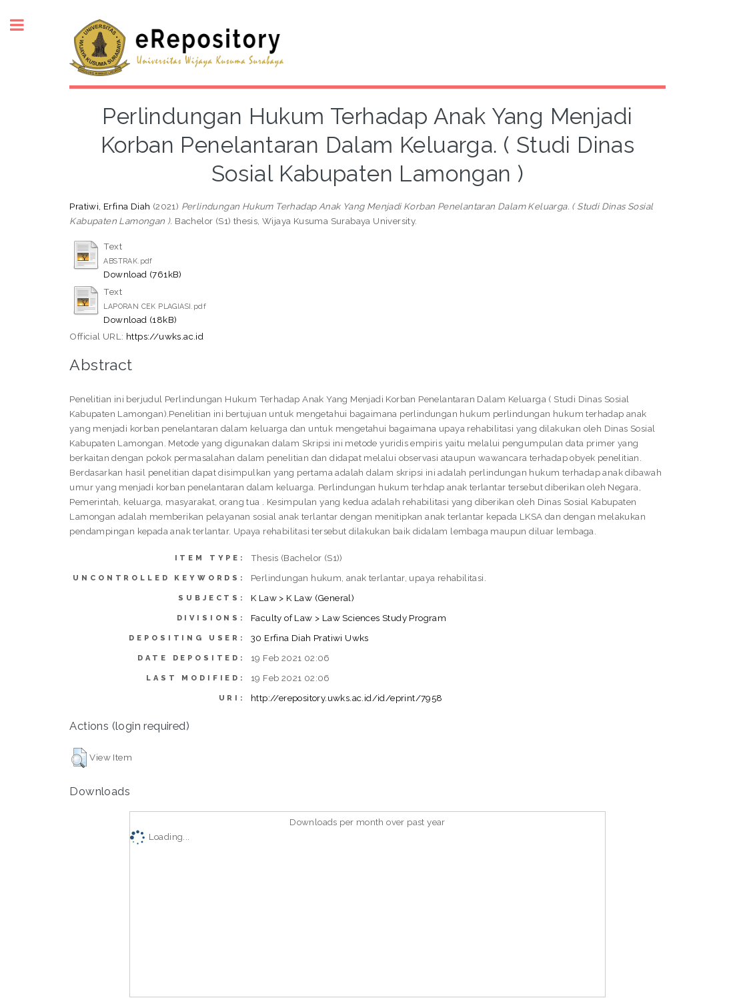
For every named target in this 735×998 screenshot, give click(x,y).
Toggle (24, 25)
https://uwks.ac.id (164, 336)
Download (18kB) (140, 319)
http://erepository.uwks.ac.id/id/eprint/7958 (347, 697)
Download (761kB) (142, 274)
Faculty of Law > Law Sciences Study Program (348, 617)
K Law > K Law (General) (302, 597)
